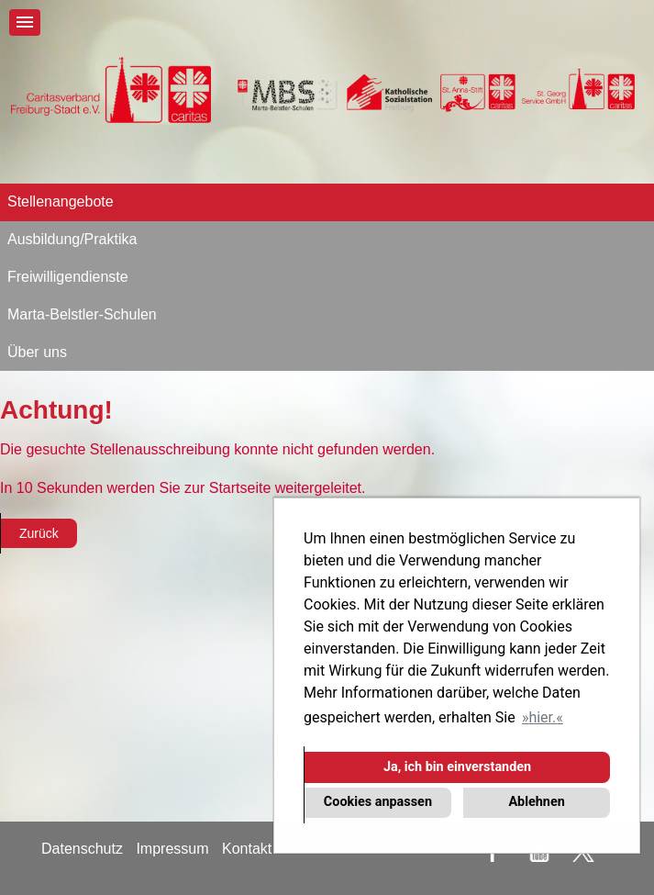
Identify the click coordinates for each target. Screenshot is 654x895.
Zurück (39, 533)
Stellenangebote (60, 201)
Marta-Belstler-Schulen (82, 314)
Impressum (172, 848)
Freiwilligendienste (67, 277)
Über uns (37, 352)
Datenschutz (82, 848)
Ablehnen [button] (536, 802)
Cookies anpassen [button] (378, 802)
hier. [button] (542, 717)
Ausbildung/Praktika (72, 239)
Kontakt (247, 848)
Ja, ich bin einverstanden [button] (457, 767)
